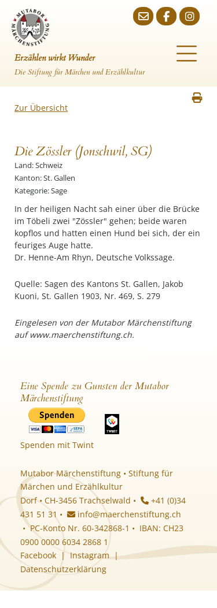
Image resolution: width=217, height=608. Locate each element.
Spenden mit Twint (57, 444)
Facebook (38, 555)
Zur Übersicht (41, 107)
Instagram (89, 555)
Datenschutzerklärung (63, 569)
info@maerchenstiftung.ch (124, 514)
